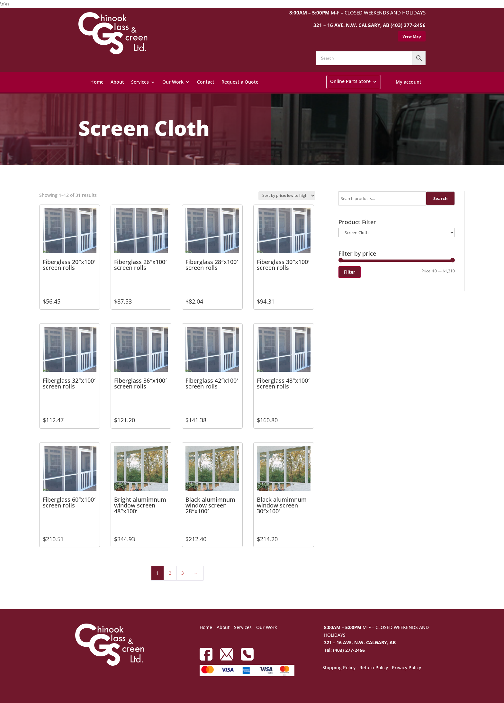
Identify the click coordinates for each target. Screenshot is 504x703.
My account (408, 82)
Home (97, 82)
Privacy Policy (406, 668)
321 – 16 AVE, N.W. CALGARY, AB (360, 642)
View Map (411, 36)
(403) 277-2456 (408, 25)
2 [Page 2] (170, 573)
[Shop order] (286, 195)
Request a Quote (239, 82)
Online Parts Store (350, 81)
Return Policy (373, 668)
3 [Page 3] (182, 573)
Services (140, 82)
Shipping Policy (339, 668)
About (117, 82)
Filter (349, 272)
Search (440, 198)
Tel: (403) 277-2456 (344, 650)
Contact (205, 82)
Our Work (173, 82)
